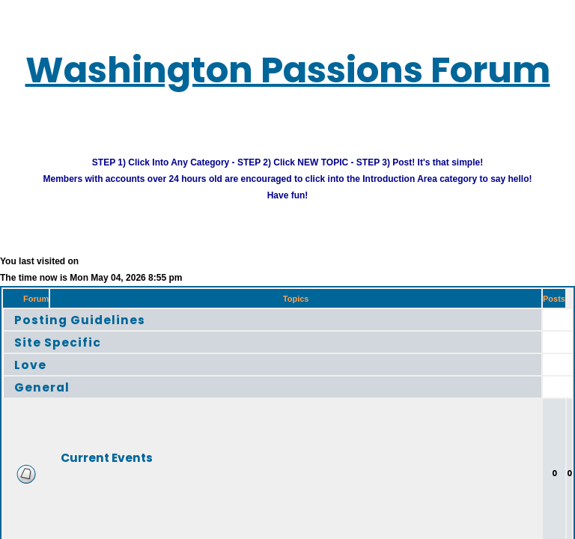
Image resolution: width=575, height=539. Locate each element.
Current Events (132, 469)
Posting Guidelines (96, 331)
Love (34, 376)
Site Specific (68, 354)
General (49, 398)
